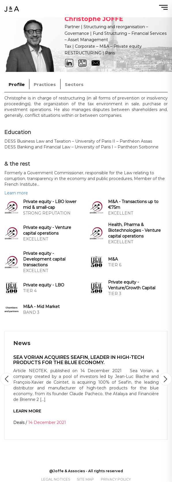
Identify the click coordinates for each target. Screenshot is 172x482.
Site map (85, 479)
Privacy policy (116, 479)
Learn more (16, 193)
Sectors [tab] (74, 84)
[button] (165, 379)
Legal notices (55, 479)
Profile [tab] (17, 84)
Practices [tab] (45, 84)
